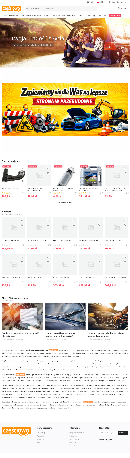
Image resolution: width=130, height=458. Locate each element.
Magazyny (40, 439)
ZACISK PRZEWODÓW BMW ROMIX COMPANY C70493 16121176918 (115, 189)
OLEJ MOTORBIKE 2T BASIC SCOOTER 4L (89, 189)
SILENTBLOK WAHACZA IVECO (38, 240)
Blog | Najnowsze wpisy (15, 298)
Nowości (6, 211)
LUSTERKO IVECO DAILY (87, 277)
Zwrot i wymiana (75, 439)
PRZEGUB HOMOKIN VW (10, 240)
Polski (101, 2)
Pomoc (39, 443)
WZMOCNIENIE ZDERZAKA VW (115, 277)
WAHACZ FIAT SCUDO (35, 277)
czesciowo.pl (41, 433)
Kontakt (72, 446)
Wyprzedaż (40, 436)
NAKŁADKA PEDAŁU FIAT (113, 240)
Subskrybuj (123, 433)
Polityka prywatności (76, 433)
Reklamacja (73, 443)
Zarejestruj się (122, 2)
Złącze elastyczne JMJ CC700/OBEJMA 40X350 (35, 189)
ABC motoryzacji (8, 340)
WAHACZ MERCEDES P (10, 188)
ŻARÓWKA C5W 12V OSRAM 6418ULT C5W (63, 189)
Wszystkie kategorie (33, 8)
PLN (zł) (91, 2)
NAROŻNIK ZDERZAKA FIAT (11, 277)
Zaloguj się (111, 2)
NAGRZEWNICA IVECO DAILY (89, 240)
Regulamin (73, 436)
